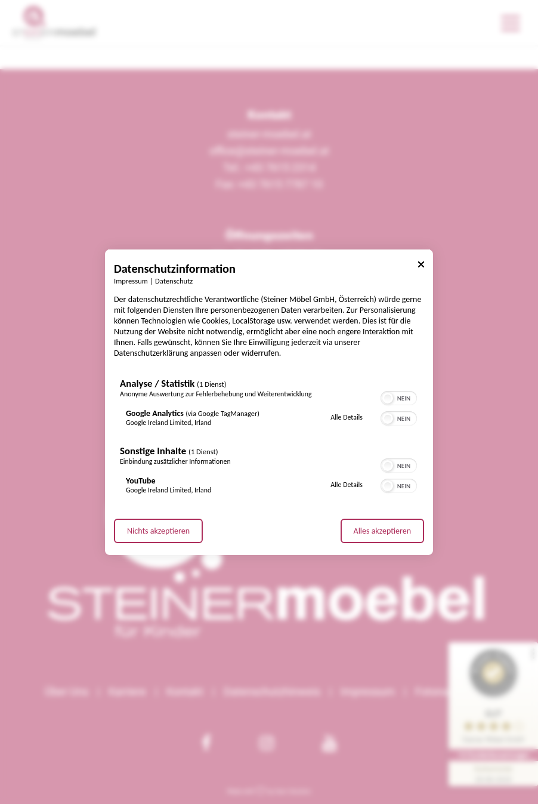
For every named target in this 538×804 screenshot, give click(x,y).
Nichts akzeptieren (158, 531)
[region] (269, 438)
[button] (387, 398)
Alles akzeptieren (382, 531)
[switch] (398, 397)
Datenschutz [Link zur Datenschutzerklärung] (174, 280)
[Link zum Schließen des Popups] (421, 266)
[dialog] (269, 402)
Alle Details (346, 417)
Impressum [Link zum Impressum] (131, 280)
